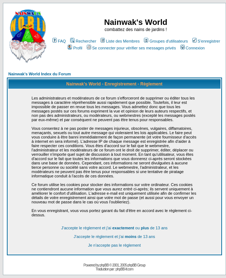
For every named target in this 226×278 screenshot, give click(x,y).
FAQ (59, 41)
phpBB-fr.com (124, 269)
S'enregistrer (206, 41)
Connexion (192, 48)
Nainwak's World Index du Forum (39, 74)
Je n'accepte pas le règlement (114, 245)
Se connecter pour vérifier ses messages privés (131, 48)
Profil (75, 48)
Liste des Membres (120, 41)
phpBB (103, 265)
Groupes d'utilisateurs (166, 41)
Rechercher (83, 41)
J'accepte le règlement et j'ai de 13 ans (114, 236)
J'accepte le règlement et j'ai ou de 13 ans (114, 228)
